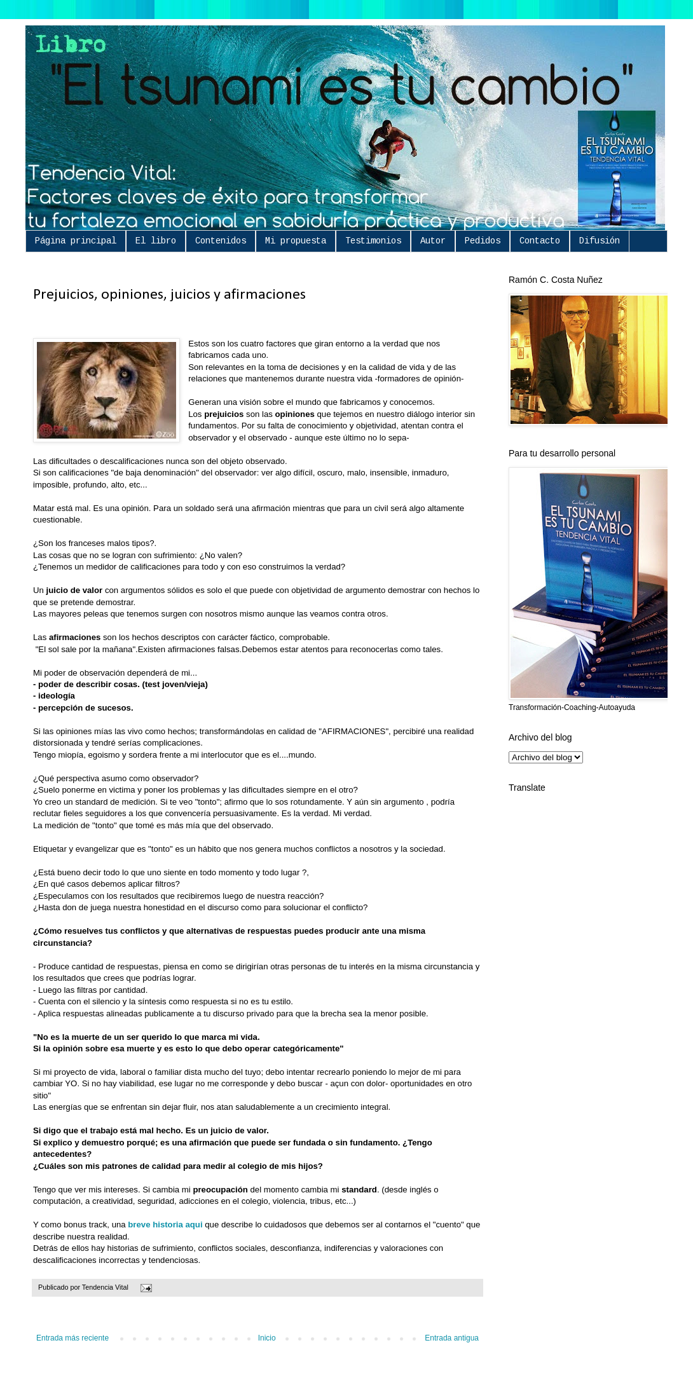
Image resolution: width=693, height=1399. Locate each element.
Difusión (599, 241)
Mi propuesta (295, 241)
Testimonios (373, 241)
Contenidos (220, 241)
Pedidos (482, 241)
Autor (433, 241)
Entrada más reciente (72, 1338)
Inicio (267, 1338)
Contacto (539, 241)
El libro (155, 241)
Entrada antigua (452, 1338)
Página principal (75, 241)
